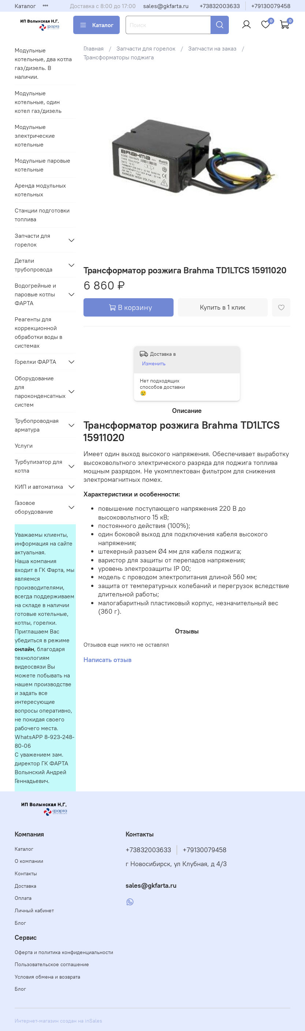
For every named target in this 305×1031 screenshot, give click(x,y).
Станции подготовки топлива (42, 215)
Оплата (23, 898)
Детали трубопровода (33, 265)
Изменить (153, 363)
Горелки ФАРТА (35, 361)
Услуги (24, 445)
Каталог (25, 6)
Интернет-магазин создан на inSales (58, 1020)
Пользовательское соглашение (52, 964)
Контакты (26, 873)
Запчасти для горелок (145, 48)
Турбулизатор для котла (38, 466)
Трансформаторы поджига (118, 57)
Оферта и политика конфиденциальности (64, 952)
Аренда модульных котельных (40, 190)
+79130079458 (270, 6)
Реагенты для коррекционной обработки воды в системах (38, 332)
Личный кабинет (34, 910)
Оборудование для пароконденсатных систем (39, 391)
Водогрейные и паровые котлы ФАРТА (35, 294)
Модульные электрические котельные (35, 135)
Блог (20, 923)
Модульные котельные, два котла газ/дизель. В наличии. (43, 63)
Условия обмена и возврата (47, 976)
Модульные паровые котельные (42, 165)
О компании (29, 861)
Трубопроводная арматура (37, 425)
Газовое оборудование (34, 507)
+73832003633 (220, 6)
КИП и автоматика (39, 486)
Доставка (25, 886)
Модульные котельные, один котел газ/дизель (38, 101)
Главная (93, 48)
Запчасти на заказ (212, 48)
